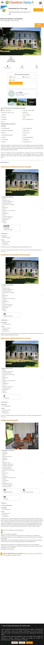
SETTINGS (15, 642)
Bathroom (5, 233)
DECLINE (22, 642)
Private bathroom (7, 505)
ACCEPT (29, 642)
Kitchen (4, 503)
